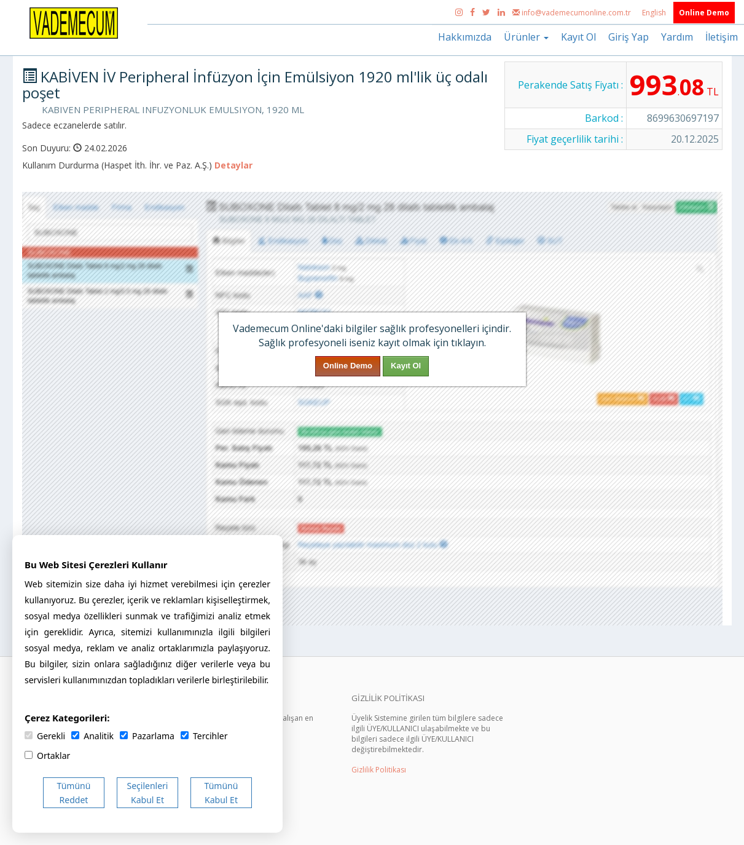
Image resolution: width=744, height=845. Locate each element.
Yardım (677, 37)
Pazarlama (147, 736)
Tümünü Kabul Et (221, 793)
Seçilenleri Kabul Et (147, 793)
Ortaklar (47, 755)
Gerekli (45, 736)
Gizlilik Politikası (378, 769)
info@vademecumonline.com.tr (572, 12)
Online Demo (704, 12)
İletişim (721, 37)
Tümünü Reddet (74, 793)
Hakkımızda (464, 37)
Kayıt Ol (578, 37)
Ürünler (526, 37)
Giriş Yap (628, 37)
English (655, 12)
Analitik (92, 736)
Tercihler (204, 736)
